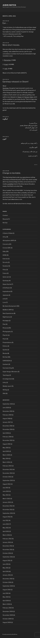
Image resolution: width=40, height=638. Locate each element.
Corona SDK (6, 248)
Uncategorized (7, 379)
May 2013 (6, 495)
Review (5, 353)
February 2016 (7, 436)
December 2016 (8, 426)
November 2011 (7, 549)
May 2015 (6, 447)
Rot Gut (5, 222)
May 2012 (6, 528)
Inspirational (6, 291)
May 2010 (6, 597)
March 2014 (6, 462)
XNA (4, 393)
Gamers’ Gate (29, 97)
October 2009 (7, 619)
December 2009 (8, 611)
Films (4, 269)
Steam (20, 97)
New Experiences (8, 313)
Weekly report (7, 386)
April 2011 (6, 571)
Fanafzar (5, 266)
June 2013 (6, 491)
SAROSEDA (6, 360)
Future (5, 273)
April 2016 (6, 433)
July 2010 (6, 593)
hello (5, 68)
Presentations (7, 342)
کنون (4, 139)
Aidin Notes (9, 5)
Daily (4, 251)
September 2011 (8, 557)
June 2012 (6, 524)
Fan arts (5, 262)
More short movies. (11, 45)
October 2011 (7, 553)
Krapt (6, 64)
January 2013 (7, 502)
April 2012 (6, 531)
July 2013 (6, 487)
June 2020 (6, 407)
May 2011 (6, 568)
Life (4, 299)
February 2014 (7, 466)
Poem (4, 339)
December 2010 (8, 578)
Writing (5, 390)
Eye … (5, 23)
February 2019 (7, 415)
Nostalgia (6, 320)
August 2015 (7, 444)
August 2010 (7, 589)
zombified (10, 184)
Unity (4, 382)
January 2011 (7, 575)
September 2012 (8, 513)
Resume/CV (6, 219)
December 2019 (8, 411)
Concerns (6, 244)
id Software (6, 288)
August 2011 (6, 560)
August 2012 (7, 517)
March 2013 (6, 498)
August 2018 (7, 418)
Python (5, 346)
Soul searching (7, 368)
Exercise (5, 258)
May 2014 (6, 458)
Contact (5, 215)
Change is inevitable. (12, 173)
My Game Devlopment (9, 306)
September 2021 (8, 404)
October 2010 (7, 582)
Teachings (6, 375)
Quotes (5, 349)
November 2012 (8, 509)
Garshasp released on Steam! (15, 81)
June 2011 (6, 564)
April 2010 (6, 600)
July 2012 (5, 520)
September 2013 (8, 480)
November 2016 (8, 429)
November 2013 (8, 473)
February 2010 (7, 608)
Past (4, 324)
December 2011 (7, 546)
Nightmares (6, 317)
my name (23, 177)
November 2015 (8, 440)
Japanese (6, 295)
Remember (7, 60)
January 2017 (7, 422)
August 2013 (7, 484)
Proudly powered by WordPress (9, 634)
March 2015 (6, 455)
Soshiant (5, 364)
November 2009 (8, 615)
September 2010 (8, 586)
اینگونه (5, 119)
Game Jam (6, 277)
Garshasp (6, 88)
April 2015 (6, 451)
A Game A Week (8, 233)
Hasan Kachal (7, 284)
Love (4, 302)
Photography (7, 331)
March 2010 (6, 604)
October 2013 (7, 477)
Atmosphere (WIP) (8, 240)
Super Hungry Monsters (10, 371)
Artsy (4, 237)
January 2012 (7, 542)
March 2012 (6, 535)
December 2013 (8, 469)
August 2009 (7, 622)
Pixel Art (5, 335)
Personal (5, 328)
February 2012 (7, 538)
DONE (5, 255)
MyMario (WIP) (7, 309)
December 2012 (8, 506)
